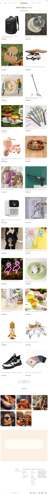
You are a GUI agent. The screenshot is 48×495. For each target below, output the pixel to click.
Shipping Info (25, 472)
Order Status (25, 478)
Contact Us (24, 471)
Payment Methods (25, 476)
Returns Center (25, 475)
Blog (32, 471)
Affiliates (32, 478)
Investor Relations (34, 479)
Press (32, 475)
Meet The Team (33, 472)
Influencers (32, 476)
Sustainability (33, 482)
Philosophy (32, 483)
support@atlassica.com (18, 471)
